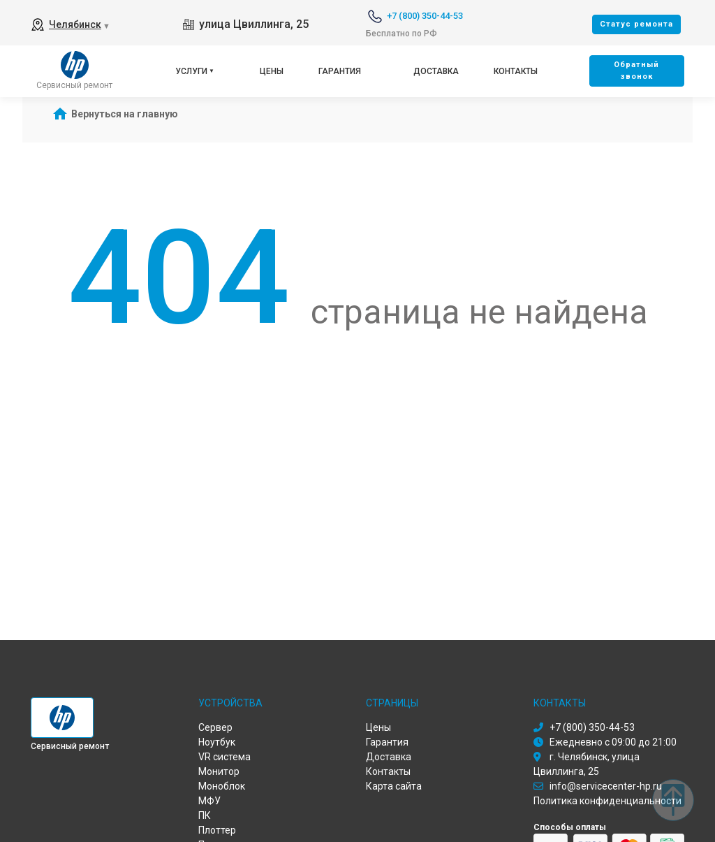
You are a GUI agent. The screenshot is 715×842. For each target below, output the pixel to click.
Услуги (191, 71)
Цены (271, 71)
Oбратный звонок (636, 70)
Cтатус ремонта (636, 24)
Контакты (516, 71)
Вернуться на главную (124, 113)
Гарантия (339, 71)
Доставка (436, 71)
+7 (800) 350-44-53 (425, 15)
